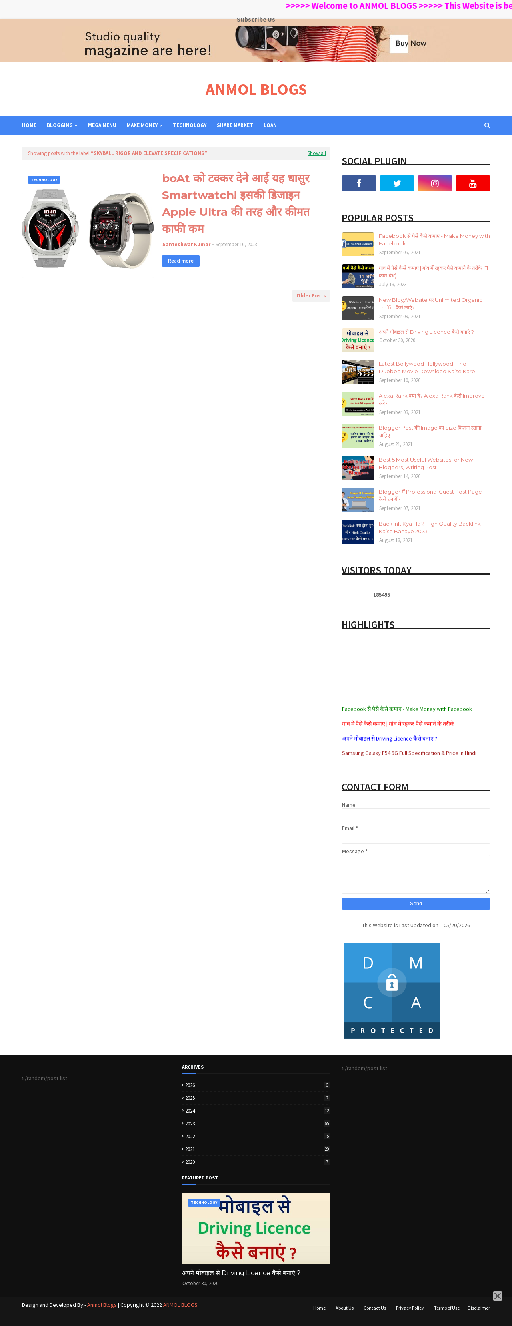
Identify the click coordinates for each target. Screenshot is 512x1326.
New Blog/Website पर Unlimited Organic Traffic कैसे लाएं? (430, 304)
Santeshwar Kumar (186, 244)
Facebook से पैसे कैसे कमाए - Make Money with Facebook (434, 240)
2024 (257, 1110)
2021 (257, 1149)
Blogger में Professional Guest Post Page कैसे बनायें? (430, 495)
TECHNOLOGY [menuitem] (189, 125)
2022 (257, 1136)
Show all (317, 153)
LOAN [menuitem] (270, 125)
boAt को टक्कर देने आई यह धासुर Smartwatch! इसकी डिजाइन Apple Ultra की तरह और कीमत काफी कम (236, 203)
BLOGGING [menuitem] (60, 125)
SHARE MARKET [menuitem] (235, 125)
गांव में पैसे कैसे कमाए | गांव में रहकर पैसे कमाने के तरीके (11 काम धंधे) (433, 272)
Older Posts (311, 295)
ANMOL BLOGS (256, 89)
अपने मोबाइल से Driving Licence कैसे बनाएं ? (426, 332)
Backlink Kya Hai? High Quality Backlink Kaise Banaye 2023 (430, 527)
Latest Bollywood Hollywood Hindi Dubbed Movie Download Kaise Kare (427, 367)
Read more (181, 260)
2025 (257, 1098)
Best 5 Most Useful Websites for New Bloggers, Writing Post (426, 463)
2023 (257, 1123)
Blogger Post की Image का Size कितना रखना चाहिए (430, 431)
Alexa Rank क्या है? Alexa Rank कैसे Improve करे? (432, 399)
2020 (257, 1162)
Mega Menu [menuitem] (102, 125)
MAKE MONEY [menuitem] (142, 125)
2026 (257, 1085)
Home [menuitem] (29, 125)
